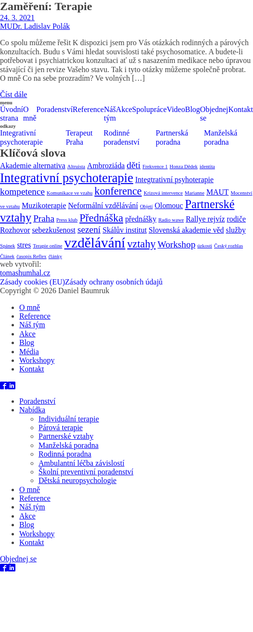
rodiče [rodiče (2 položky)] (236, 219)
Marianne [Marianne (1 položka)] (194, 193)
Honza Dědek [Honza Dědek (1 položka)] (184, 166)
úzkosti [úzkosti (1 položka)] (204, 245)
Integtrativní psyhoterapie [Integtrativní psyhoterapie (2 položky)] (174, 179)
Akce (124, 109)
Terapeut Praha (79, 137)
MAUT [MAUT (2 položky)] (217, 192)
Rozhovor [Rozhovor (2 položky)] (15, 230)
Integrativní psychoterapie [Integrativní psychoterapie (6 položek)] (66, 178)
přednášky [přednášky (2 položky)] (140, 219)
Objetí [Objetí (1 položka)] (146, 206)
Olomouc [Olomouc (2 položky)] (169, 205)
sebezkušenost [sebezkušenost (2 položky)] (54, 230)
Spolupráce (149, 109)
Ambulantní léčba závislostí (81, 463)
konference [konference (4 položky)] (117, 191)
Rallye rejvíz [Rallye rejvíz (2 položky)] (205, 219)
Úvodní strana (11, 113)
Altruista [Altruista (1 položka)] (76, 166)
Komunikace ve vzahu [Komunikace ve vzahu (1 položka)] (69, 193)
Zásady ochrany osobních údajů (114, 282)
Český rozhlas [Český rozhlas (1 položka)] (228, 245)
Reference (88, 109)
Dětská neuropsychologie (77, 480)
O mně (30, 113)
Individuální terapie (68, 419)
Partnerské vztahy (65, 436)
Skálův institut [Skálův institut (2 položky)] (124, 230)
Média (29, 351)
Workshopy (36, 360)
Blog (192, 109)
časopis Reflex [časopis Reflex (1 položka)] (31, 256)
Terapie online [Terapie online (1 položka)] (47, 245)
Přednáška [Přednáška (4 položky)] (101, 218)
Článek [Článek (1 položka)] (7, 256)
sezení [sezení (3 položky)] (89, 229)
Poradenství (55, 109)
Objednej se (214, 113)
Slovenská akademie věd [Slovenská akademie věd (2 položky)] (186, 230)
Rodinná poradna (64, 454)
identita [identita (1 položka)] (207, 166)
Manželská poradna (220, 137)
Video (176, 109)
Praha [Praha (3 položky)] (43, 218)
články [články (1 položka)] (55, 256)
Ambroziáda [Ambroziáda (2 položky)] (106, 165)
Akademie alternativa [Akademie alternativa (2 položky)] (32, 165)
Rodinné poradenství (121, 137)
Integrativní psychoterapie (21, 137)
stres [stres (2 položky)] (24, 245)
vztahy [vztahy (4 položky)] (141, 244)
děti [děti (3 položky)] (133, 165)
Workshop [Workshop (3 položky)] (177, 244)
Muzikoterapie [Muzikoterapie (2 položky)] (44, 205)
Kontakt (31, 369)
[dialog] (126, 346)
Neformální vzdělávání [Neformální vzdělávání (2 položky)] (103, 205)
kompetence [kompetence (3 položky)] (22, 191)
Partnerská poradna (172, 137)
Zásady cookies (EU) (32, 282)
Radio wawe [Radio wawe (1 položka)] (171, 220)
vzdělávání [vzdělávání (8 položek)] (94, 242)
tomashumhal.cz (25, 273)
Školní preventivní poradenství (85, 472)
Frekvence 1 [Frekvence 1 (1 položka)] (154, 166)
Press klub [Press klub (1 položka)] (66, 220)
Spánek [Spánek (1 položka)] (7, 245)
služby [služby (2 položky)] (236, 230)
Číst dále (13, 94)
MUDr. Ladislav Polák (35, 26)
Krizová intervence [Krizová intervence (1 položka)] (163, 193)
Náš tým (110, 113)
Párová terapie (60, 427)
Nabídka (32, 410)
